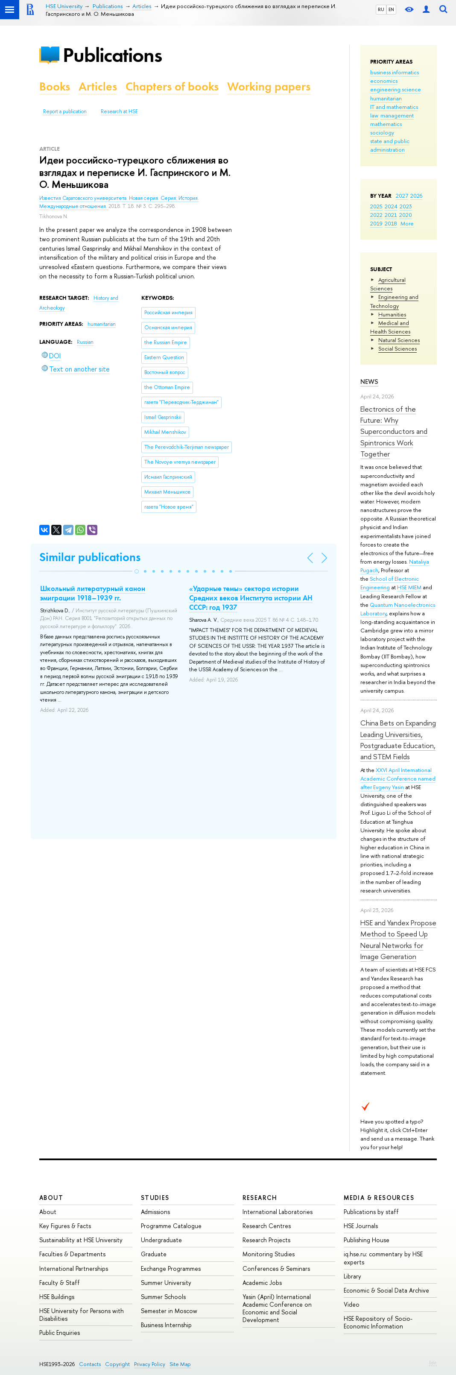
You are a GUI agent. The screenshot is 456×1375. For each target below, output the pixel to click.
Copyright (117, 1364)
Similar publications (89, 557)
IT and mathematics (394, 107)
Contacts (90, 1364)
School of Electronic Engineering (389, 583)
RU (381, 9)
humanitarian (386, 98)
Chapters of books (172, 86)
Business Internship (166, 1325)
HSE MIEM (409, 587)
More (407, 223)
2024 (391, 206)
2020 (405, 215)
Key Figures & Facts (65, 1226)
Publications (112, 55)
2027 (402, 195)
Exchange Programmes (171, 1268)
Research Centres (267, 1226)
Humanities (392, 314)
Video (352, 1304)
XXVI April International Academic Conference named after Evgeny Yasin (398, 778)
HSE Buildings (56, 1297)
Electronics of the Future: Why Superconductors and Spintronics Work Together (393, 431)
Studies (155, 1198)
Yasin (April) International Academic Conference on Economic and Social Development (277, 1308)
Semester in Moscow (169, 1311)
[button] (136, 571)
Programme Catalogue (171, 1226)
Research (260, 1198)
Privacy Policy (149, 1364)
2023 (406, 206)
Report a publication (65, 111)
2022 (376, 215)
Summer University (166, 1282)
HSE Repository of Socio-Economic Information (378, 1322)
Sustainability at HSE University (81, 1240)
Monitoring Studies (269, 1254)
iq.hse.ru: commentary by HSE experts (383, 1258)
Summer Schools (163, 1297)
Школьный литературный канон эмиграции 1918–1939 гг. (92, 593)
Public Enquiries (59, 1332)
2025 (376, 206)
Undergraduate (161, 1240)
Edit (433, 1363)
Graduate (154, 1254)
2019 (376, 223)
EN (391, 9)
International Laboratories (278, 1212)
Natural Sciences (399, 340)
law (374, 115)
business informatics (394, 72)
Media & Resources (379, 1198)
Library (352, 1276)
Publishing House (366, 1240)
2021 (391, 215)
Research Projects (266, 1240)
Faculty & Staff (59, 1282)
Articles (98, 86)
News (369, 381)
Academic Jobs (262, 1282)
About (51, 1198)
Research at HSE (119, 111)
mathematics (386, 124)
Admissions (155, 1212)
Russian (85, 342)
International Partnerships (73, 1268)
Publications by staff (371, 1212)
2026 (416, 195)
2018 (391, 223)
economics (384, 81)
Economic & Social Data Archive (386, 1290)
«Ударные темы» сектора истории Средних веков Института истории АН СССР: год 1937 (251, 598)
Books (54, 86)
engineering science (395, 89)
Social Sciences (397, 348)
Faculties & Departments (72, 1254)
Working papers (268, 86)
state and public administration (389, 145)
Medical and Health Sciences (390, 327)
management (397, 115)
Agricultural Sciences (388, 284)
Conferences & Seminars (276, 1268)
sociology (382, 132)
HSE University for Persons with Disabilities (81, 1314)
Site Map (180, 1364)
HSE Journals (361, 1226)
